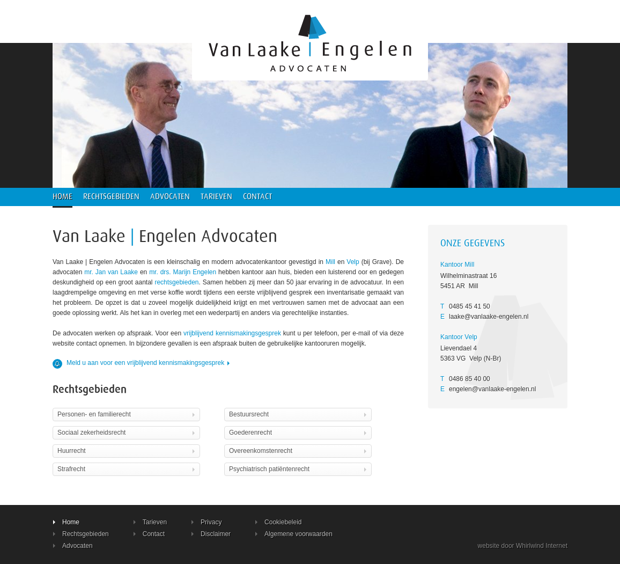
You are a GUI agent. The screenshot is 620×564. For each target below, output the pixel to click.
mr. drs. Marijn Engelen (182, 272)
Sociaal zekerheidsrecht (127, 432)
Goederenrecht (298, 432)
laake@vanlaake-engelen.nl (488, 316)
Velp (352, 262)
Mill (330, 262)
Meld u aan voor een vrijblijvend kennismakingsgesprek (142, 363)
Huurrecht (127, 451)
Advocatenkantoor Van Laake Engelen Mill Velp (310, 40)
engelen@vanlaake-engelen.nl (492, 389)
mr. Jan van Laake (111, 272)
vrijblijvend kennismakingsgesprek (232, 333)
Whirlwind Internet (541, 546)
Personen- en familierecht (127, 414)
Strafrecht (127, 469)
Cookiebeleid (278, 522)
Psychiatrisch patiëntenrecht (298, 469)
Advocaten (170, 197)
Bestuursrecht (298, 414)
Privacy (206, 522)
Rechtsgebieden (111, 197)
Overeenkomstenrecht (298, 451)
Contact (257, 197)
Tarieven (216, 197)
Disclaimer (211, 534)
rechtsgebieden (176, 282)
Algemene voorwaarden (294, 534)
